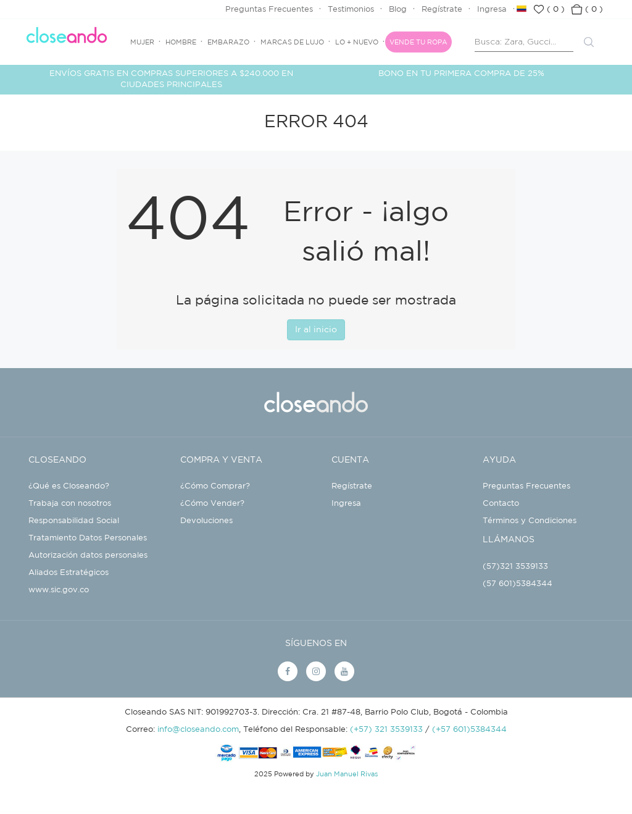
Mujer (142, 43)
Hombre (180, 43)
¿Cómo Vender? (212, 503)
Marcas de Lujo (292, 43)
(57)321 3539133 (515, 566)
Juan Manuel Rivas (347, 774)
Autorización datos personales (88, 555)
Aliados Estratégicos (68, 572)
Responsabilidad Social (73, 521)
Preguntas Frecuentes (269, 9)
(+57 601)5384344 (469, 729)
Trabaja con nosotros (69, 503)
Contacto (501, 503)
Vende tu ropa (418, 43)
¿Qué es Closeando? (68, 486)
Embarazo (228, 43)
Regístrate (442, 9)
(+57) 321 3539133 (386, 729)
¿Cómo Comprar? (215, 486)
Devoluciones (206, 521)
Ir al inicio (316, 330)
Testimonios (351, 9)
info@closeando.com (198, 729)
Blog (398, 9)
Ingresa (492, 9)
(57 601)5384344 (517, 584)
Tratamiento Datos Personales (87, 538)
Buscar (589, 42)
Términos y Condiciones (529, 521)
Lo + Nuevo (356, 43)
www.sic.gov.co (58, 590)
